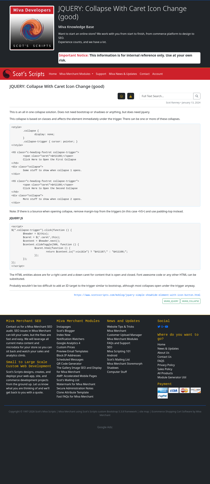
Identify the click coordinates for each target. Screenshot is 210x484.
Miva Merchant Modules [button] (75, 74)
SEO (109, 347)
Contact (145, 74)
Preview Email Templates (72, 351)
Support (101, 74)
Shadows (113, 368)
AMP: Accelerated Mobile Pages (77, 376)
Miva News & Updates (123, 74)
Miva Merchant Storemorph (124, 363)
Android (112, 355)
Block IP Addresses (69, 355)
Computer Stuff (117, 372)
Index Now (63, 335)
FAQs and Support (118, 343)
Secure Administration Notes (75, 388)
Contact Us (164, 357)
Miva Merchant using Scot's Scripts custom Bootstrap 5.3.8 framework (97, 411)
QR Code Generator (69, 363)
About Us (163, 353)
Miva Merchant (116, 331)
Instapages (64, 326)
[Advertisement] (105, 456)
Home (53, 74)
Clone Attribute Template (73, 392)
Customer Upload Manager (124, 335)
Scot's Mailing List (68, 380)
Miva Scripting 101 (119, 351)
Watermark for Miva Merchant (76, 384)
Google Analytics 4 (68, 343)
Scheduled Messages (70, 359)
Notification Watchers (70, 339)
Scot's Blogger (66, 331)
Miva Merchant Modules (122, 339)
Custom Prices (66, 347)
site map (144, 411)
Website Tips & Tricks (120, 326)
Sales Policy (165, 369)
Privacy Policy (166, 365)
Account (157, 74)
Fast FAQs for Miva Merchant (75, 396)
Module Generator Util (172, 377)
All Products (165, 373)
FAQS (161, 361)
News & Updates (168, 348)
